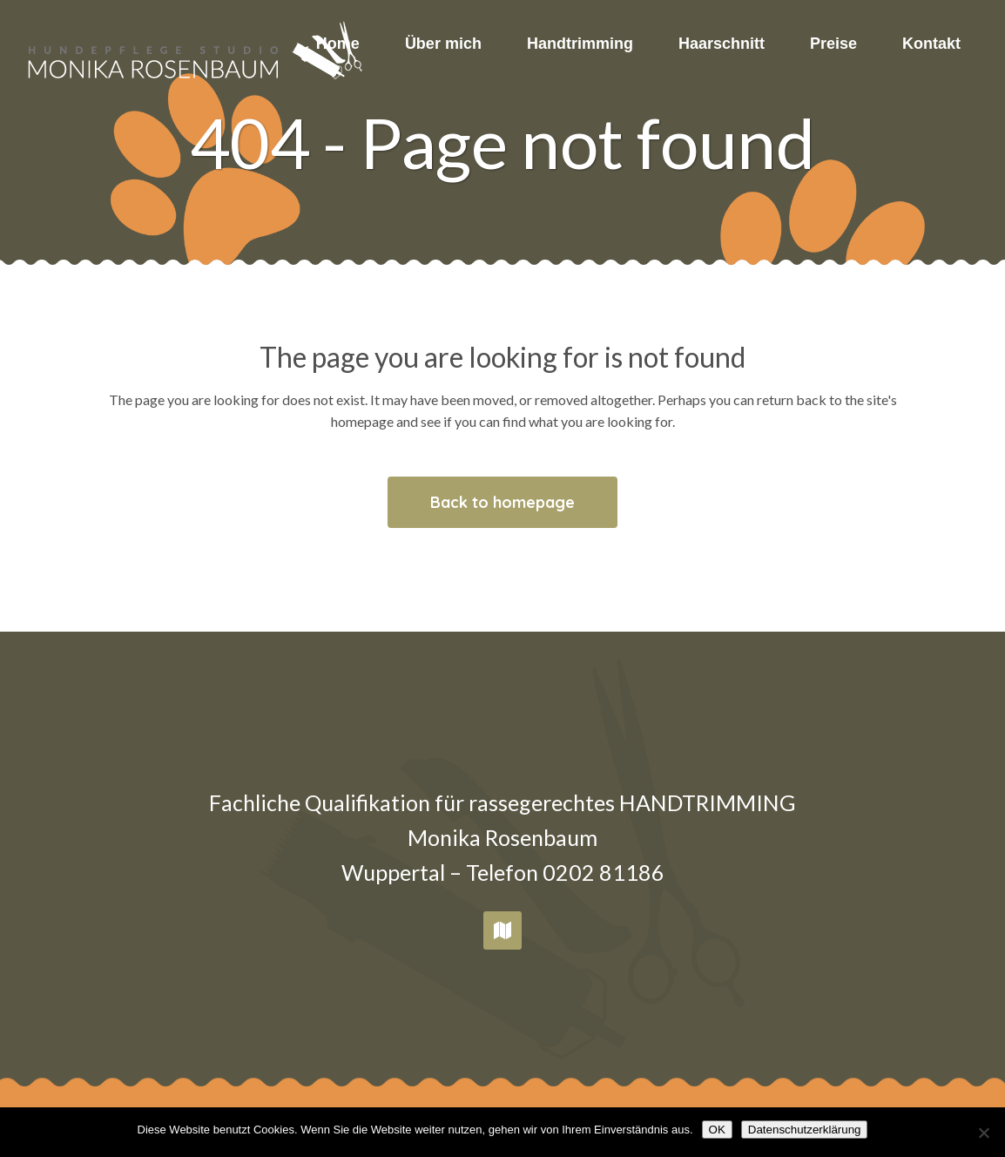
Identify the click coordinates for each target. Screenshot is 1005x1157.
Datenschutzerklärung (804, 1129)
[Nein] (983, 1132)
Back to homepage (502, 502)
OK (717, 1129)
